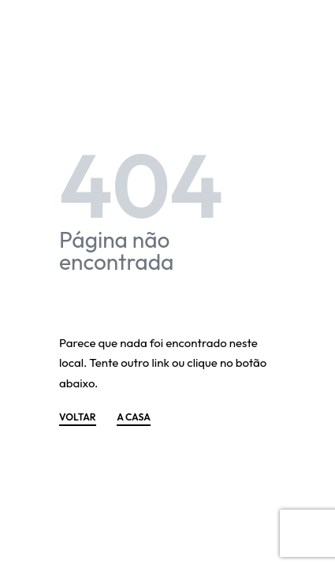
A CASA (134, 418)
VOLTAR (77, 418)
